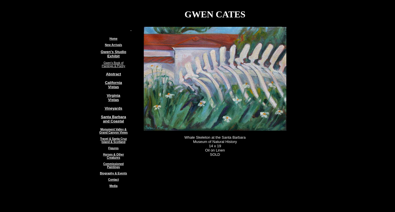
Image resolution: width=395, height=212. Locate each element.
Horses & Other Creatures (113, 156)
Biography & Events (113, 173)
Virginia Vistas (113, 97)
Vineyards (113, 108)
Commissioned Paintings (113, 165)
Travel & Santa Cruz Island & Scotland (113, 140)
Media (114, 185)
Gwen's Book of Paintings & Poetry (113, 64)
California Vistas (113, 84)
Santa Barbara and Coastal (113, 119)
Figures (113, 148)
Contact (113, 179)
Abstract (113, 74)
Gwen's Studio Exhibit (113, 54)
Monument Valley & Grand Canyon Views (113, 131)
